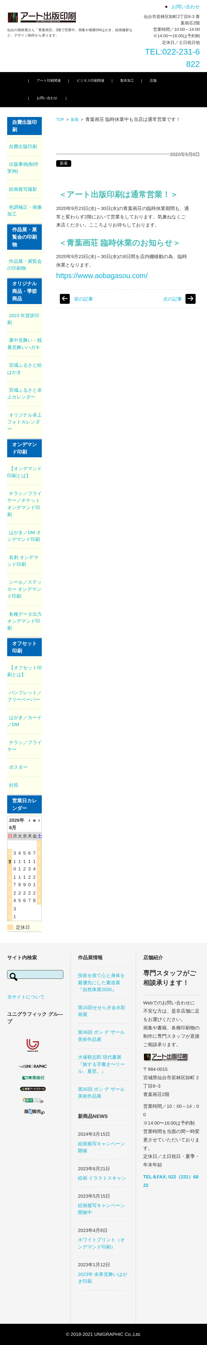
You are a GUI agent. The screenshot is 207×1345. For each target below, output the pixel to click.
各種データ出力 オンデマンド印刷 (24, 621)
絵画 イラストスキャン (102, 1178)
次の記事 (172, 299)
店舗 (155, 80)
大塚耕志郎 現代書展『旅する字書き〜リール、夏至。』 (101, 1064)
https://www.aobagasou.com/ (102, 276)
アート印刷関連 (51, 80)
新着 (75, 119)
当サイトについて (26, 996)
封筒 (13, 785)
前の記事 (83, 299)
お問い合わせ (49, 98)
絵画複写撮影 (23, 189)
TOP (60, 119)
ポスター (18, 767)
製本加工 (130, 80)
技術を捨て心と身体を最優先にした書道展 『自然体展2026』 (101, 982)
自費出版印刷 (23, 146)
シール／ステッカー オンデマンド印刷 (24, 588)
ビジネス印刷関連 (93, 80)
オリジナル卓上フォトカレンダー (24, 421)
